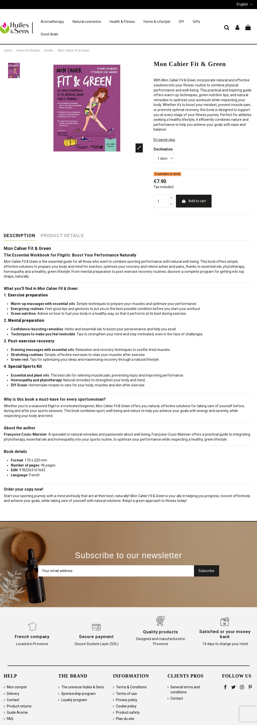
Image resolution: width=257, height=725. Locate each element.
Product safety (128, 712)
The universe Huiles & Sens (82, 687)
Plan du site (125, 719)
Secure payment (96, 636)
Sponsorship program (78, 694)
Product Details (62, 235)
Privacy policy (126, 700)
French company (32, 636)
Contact (13, 700)
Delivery (13, 694)
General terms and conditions (185, 689)
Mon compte (17, 687)
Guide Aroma (17, 712)
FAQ (10, 719)
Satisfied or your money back (224, 634)
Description (19, 235)
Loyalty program (74, 700)
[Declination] (164, 158)
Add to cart (193, 201)
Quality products (160, 631)
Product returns (19, 706)
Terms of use (126, 694)
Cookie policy (126, 706)
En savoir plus (164, 140)
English (245, 4)
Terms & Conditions (131, 687)
